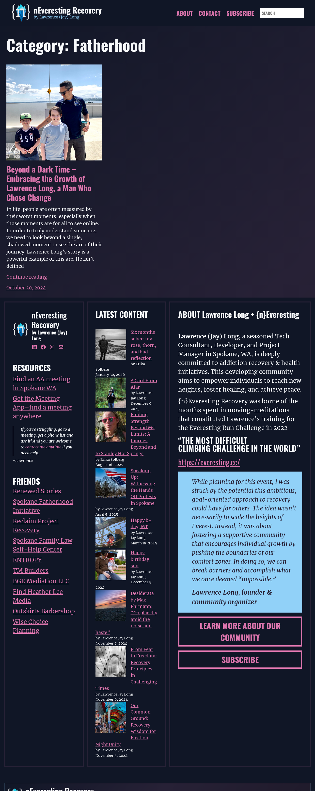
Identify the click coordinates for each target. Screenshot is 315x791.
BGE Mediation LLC (41, 581)
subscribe (240, 659)
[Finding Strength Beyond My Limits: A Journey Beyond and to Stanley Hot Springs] (110, 427)
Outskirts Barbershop (44, 611)
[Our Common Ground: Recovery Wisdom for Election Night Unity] (110, 718)
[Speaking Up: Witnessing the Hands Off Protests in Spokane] (110, 484)
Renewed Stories (37, 491)
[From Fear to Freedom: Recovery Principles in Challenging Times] (110, 662)
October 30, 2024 (26, 288)
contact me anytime (43, 446)
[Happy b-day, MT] (110, 533)
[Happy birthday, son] (110, 566)
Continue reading (26, 277)
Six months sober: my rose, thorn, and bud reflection (143, 345)
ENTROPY (27, 560)
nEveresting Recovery (68, 10)
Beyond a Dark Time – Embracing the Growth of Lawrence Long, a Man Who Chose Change (48, 183)
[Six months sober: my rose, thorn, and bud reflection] (110, 345)
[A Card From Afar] (110, 394)
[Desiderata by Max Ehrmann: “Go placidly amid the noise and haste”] (110, 606)
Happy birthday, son (141, 559)
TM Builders (30, 570)
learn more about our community (240, 631)
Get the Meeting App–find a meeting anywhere (42, 407)
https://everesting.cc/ (209, 462)
